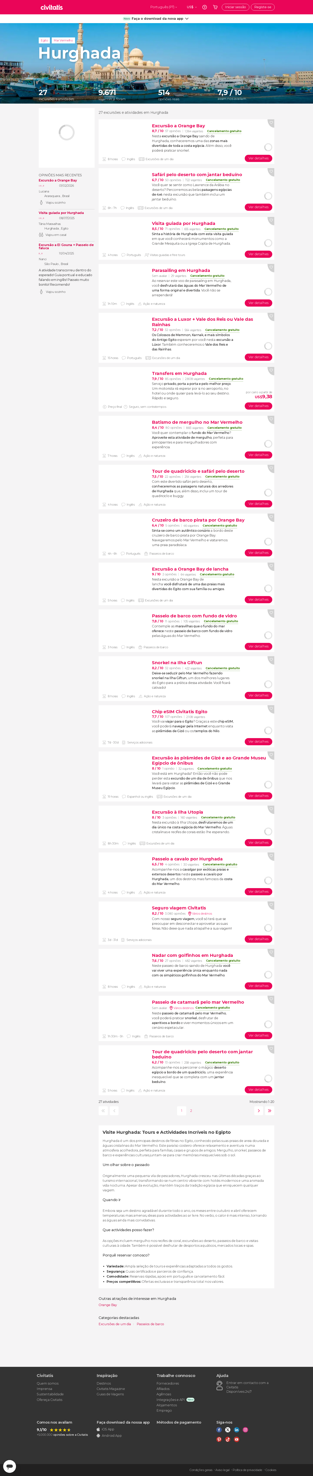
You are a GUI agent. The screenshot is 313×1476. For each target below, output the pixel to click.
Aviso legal (222, 1470)
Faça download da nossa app (123, 1422)
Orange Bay (108, 1305)
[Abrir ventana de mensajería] (9, 1466)
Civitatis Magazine (111, 1389)
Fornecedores (167, 1383)
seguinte (257, 1110)
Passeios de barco (150, 1324)
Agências (163, 1394)
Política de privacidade (247, 1470)
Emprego (164, 1410)
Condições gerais (200, 1470)
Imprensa (44, 1389)
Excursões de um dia (115, 1324)
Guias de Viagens (110, 1394)
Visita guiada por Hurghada (61, 213)
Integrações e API (170, 1400)
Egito (44, 40)
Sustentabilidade (50, 1394)
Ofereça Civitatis (49, 1400)
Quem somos (47, 1383)
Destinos (104, 1383)
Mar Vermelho (63, 40)
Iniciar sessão (235, 7)
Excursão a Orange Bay (58, 180)
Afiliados (162, 1389)
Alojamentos (166, 1405)
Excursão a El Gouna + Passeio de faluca (66, 246)
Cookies (270, 1470)
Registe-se (262, 7)
